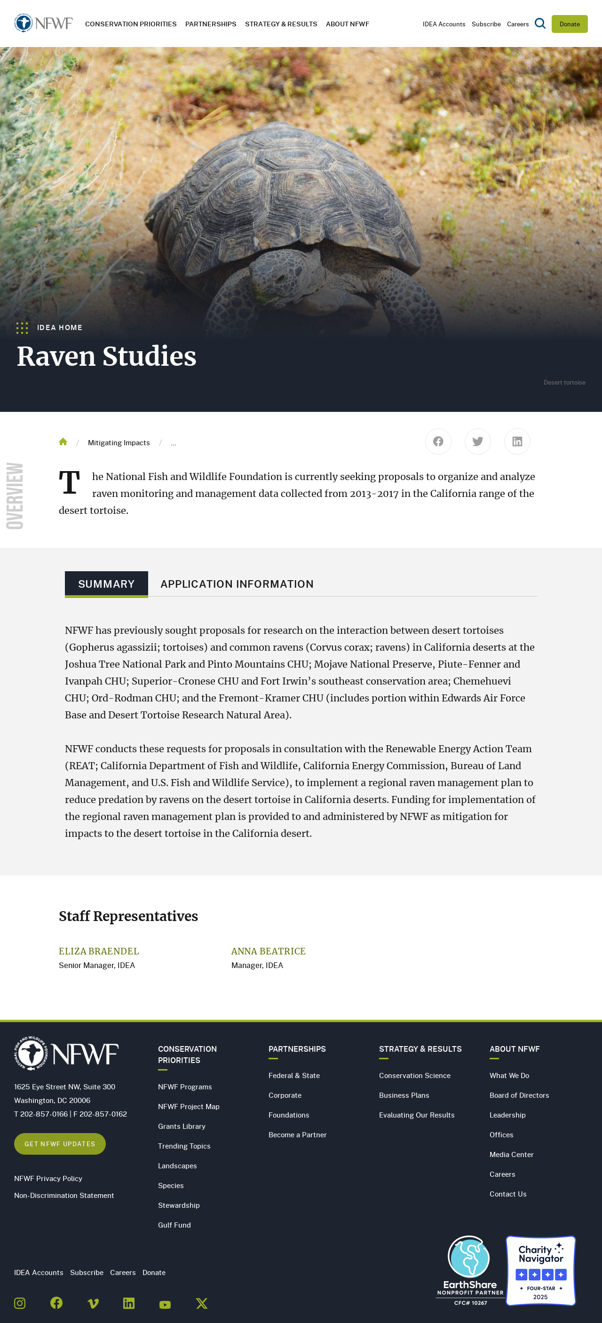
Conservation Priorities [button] (131, 24)
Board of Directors (519, 1095)
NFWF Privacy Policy (48, 1178)
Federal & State (294, 1075)
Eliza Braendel (99, 952)
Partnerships (211, 24)
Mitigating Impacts (119, 442)
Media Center (512, 1154)
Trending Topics (184, 1146)
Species (171, 1185)
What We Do (509, 1075)
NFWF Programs (185, 1086)
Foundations (289, 1115)
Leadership (508, 1115)
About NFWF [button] (347, 24)
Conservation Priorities (187, 1054)
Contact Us (508, 1194)
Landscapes (177, 1165)
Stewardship (179, 1205)
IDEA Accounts (444, 24)
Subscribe (486, 24)
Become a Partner (298, 1134)
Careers (518, 24)
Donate (570, 24)
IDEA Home (49, 327)
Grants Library (182, 1126)
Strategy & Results (281, 24)
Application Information (237, 583)
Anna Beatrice (269, 952)
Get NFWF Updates (59, 1143)
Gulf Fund (174, 1225)
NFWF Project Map (189, 1106)
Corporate (285, 1095)
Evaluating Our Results (417, 1115)
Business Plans (404, 1095)
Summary (106, 583)
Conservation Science (415, 1075)
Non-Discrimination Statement (64, 1195)
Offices (502, 1134)
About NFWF (515, 1049)
